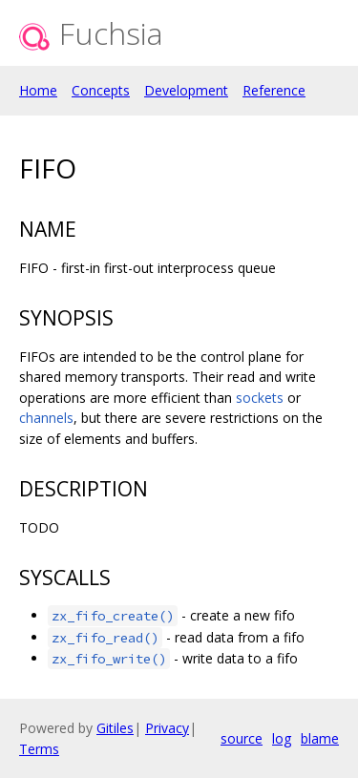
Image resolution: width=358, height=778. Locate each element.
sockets (260, 398)
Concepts (101, 90)
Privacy (167, 728)
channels (46, 418)
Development (186, 90)
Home (38, 90)
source (242, 738)
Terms (39, 749)
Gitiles (115, 728)
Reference (273, 90)
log (281, 738)
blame (320, 738)
